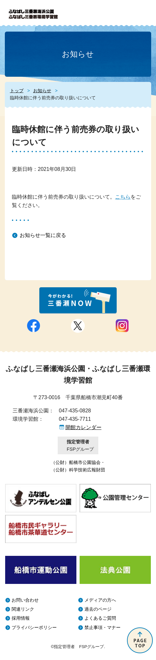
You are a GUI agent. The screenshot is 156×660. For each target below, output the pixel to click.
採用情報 (21, 618)
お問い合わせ (25, 600)
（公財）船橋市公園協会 (76, 462)
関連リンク (23, 609)
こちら (123, 197)
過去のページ (98, 609)
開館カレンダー (83, 427)
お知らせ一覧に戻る (43, 235)
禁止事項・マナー (102, 627)
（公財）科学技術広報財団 (78, 469)
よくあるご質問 (100, 618)
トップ (17, 90)
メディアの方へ (100, 600)
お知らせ (42, 90)
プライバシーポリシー (34, 627)
